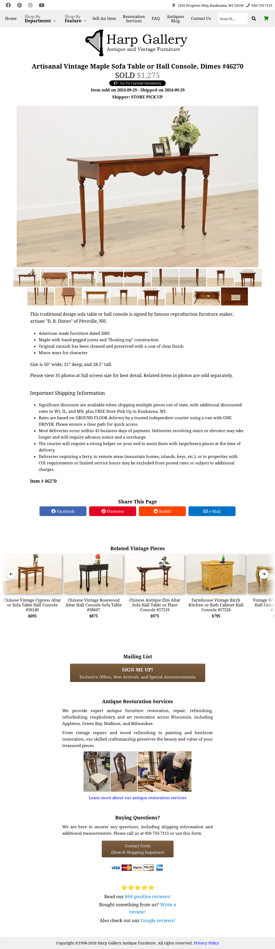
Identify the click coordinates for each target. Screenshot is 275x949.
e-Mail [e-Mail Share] (212, 511)
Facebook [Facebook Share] (63, 511)
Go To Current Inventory (137, 83)
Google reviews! (158, 920)
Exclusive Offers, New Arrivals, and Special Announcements (137, 673)
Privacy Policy (206, 943)
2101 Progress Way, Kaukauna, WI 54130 (211, 5)
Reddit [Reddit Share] (162, 511)
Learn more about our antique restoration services (137, 797)
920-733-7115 (261, 5)
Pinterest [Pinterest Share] (113, 511)
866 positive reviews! (148, 896)
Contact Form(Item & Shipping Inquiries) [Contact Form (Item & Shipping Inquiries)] (137, 849)
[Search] (233, 18)
